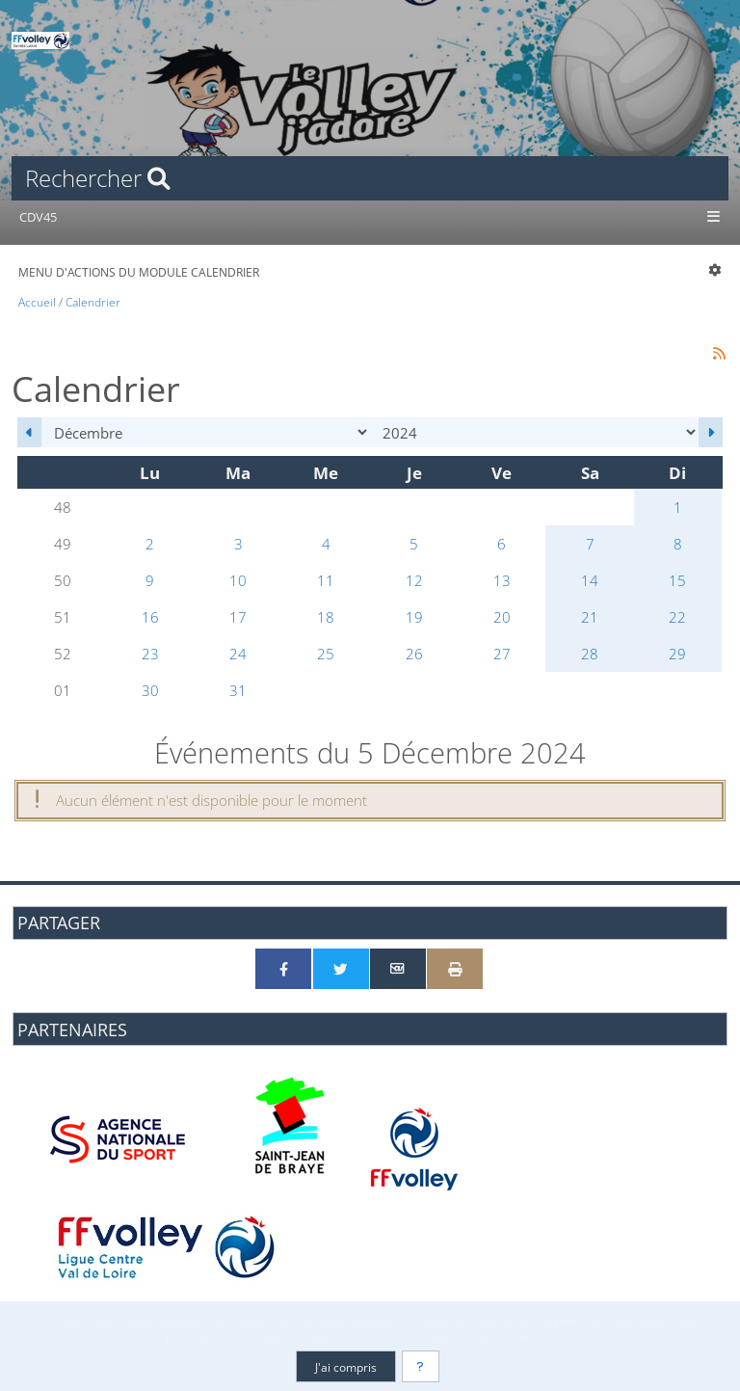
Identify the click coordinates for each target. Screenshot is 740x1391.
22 (677, 617)
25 (325, 653)
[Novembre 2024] (29, 432)
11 (325, 580)
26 (414, 653)
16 (150, 617)
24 (238, 653)
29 (677, 653)
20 (502, 617)
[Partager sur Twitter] (341, 969)
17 (238, 617)
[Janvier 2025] (711, 432)
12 (414, 580)
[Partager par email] (398, 969)
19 (414, 617)
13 (502, 580)
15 (677, 580)
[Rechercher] (370, 178)
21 (589, 617)
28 (589, 653)
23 (150, 653)
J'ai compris (346, 1367)
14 (589, 580)
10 (238, 580)
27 (502, 653)
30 (150, 690)
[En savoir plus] (421, 1366)
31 (238, 690)
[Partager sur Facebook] (283, 969)
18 (325, 617)
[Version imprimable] (455, 969)
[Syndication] (719, 352)
